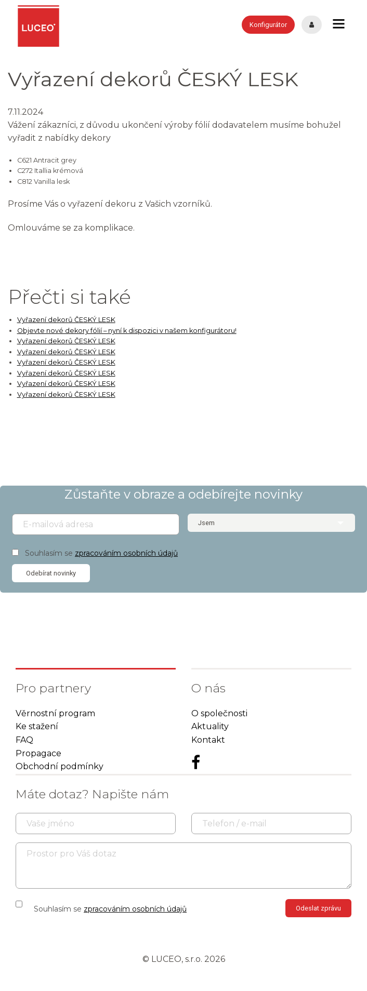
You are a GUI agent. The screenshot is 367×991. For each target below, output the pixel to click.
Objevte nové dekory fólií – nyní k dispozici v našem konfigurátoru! (127, 330)
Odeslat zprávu (318, 908)
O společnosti (219, 713)
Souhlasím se (101, 553)
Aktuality (210, 726)
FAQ (24, 740)
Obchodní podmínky (59, 766)
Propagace (38, 753)
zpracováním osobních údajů (126, 553)
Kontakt (208, 740)
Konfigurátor (268, 25)
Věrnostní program (55, 713)
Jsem (206, 523)
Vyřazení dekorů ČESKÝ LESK (66, 320)
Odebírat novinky (51, 573)
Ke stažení (37, 726)
